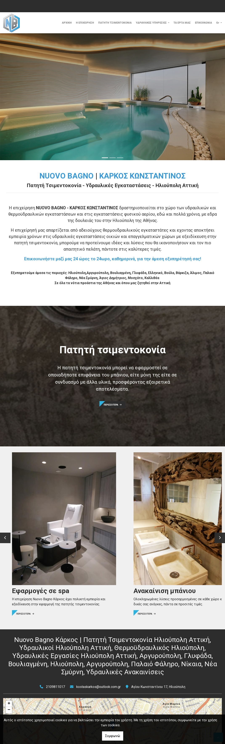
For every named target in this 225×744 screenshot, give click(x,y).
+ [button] (9, 662)
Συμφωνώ (112, 736)
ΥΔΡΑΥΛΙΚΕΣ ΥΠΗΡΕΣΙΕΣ (151, 22)
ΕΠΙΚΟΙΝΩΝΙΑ (203, 22)
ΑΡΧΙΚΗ (67, 22)
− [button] (9, 669)
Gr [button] (218, 22)
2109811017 (55, 646)
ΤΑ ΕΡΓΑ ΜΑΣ (182, 22)
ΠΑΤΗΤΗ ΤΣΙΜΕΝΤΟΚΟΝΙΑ (115, 22)
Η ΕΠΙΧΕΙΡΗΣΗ (85, 22)
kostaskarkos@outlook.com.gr (98, 646)
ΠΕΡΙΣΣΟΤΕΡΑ (113, 405)
